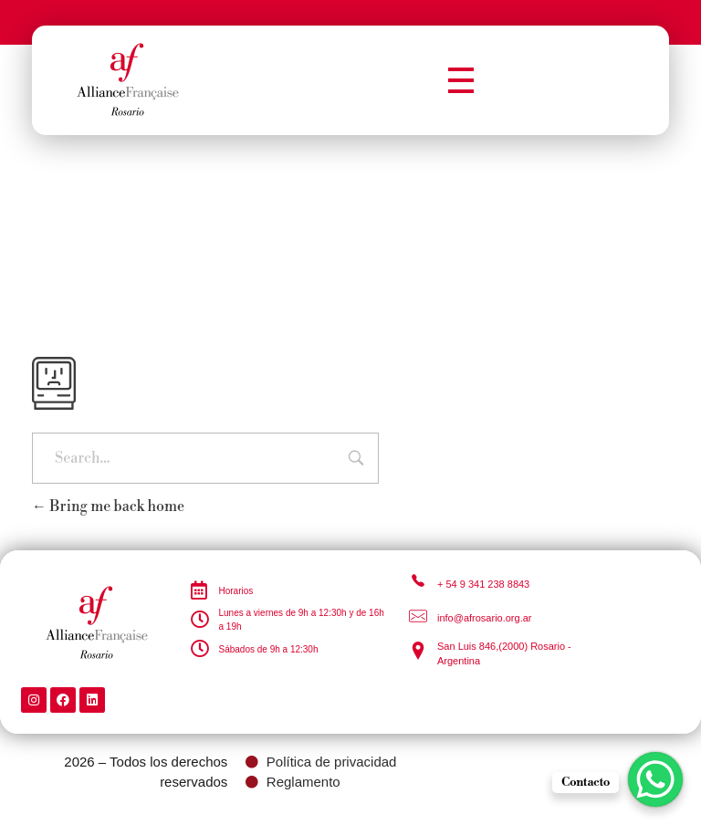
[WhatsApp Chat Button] (655, 779)
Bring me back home (108, 506)
